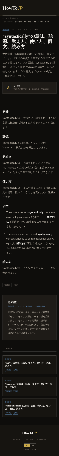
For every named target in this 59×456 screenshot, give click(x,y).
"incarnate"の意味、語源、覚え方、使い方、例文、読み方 (28, 385)
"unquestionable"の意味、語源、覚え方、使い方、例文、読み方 (28, 407)
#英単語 (7, 285)
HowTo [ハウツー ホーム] (13, 8)
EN (33, 445)
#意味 (16, 285)
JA (27, 445)
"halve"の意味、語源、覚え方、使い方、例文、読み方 (28, 364)
